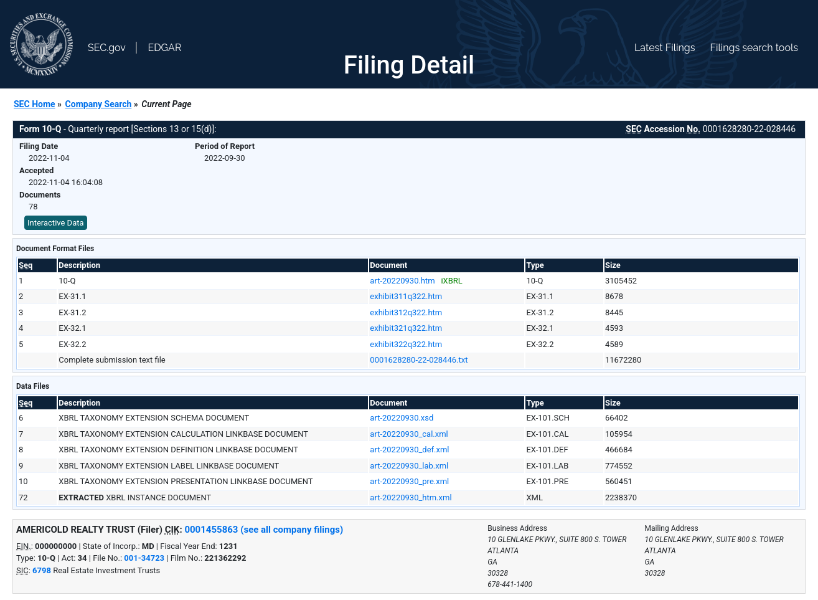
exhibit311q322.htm (406, 296)
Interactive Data (55, 222)
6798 (41, 570)
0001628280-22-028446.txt (419, 359)
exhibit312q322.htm (406, 312)
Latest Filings (664, 48)
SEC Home (34, 104)
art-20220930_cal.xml (409, 434)
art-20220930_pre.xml (409, 481)
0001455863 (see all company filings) (263, 529)
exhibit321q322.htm (406, 328)
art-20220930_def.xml (409, 449)
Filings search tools (754, 48)
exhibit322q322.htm (406, 344)
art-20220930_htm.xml (410, 497)
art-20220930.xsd (401, 417)
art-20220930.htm (402, 280)
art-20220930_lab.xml (409, 465)
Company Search (98, 104)
